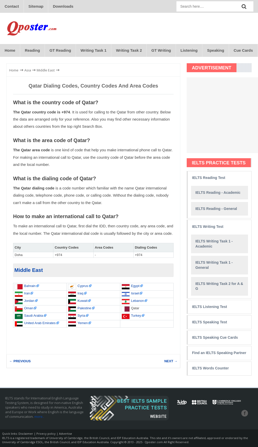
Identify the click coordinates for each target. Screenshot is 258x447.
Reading (32, 50)
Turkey (136, 315)
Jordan (29, 301)
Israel (135, 293)
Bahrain (30, 286)
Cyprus (82, 286)
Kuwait (82, 301)
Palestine (84, 308)
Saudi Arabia (33, 315)
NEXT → (170, 361)
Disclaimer (25, 434)
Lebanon (137, 301)
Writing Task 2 (129, 50)
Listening (189, 50)
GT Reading (60, 50)
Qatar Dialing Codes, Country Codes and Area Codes (93, 86)
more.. (39, 416)
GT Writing (161, 50)
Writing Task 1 (93, 50)
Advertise (65, 434)
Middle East (28, 270)
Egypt (135, 286)
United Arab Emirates (40, 323)
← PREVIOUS (20, 361)
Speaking (215, 50)
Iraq (80, 293)
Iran (27, 293)
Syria (81, 315)
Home (10, 50)
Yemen (82, 323)
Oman (28, 308)
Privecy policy (46, 434)
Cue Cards (243, 50)
